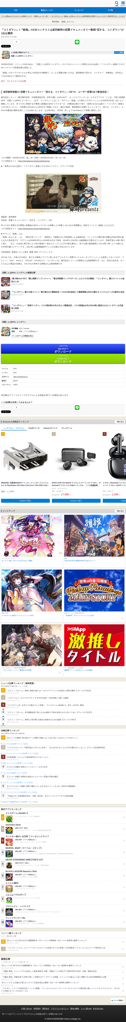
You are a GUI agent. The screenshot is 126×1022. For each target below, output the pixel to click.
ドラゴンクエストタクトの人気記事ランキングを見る (20, 792)
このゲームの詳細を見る (24, 336)
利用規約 (37, 1009)
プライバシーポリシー (60, 1009)
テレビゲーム (67, 428)
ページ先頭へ (119, 1000)
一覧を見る (120, 422)
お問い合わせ (26, 1009)
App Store (63, 349)
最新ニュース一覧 (41, 16)
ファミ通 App (9, 4)
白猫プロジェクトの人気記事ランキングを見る (18, 763)
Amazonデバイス (50, 428)
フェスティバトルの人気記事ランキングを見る (18, 782)
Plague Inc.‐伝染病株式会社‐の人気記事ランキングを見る (20, 802)
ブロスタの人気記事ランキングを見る (15, 773)
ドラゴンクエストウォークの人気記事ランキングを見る (21, 753)
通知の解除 (74, 1009)
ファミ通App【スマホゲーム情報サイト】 (16, 16)
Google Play (63, 359)
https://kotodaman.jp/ (20, 377)
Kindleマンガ (34, 428)
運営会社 (45, 1009)
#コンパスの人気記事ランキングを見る (15, 744)
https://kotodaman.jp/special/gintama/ (34, 161)
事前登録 (55, 22)
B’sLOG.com (98, 1009)
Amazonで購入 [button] (25, 501)
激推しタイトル (68, 22)
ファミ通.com (86, 1009)
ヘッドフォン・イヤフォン (13, 428)
